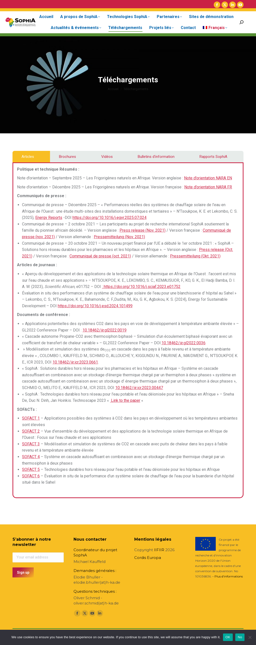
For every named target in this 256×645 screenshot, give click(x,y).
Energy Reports (48, 217)
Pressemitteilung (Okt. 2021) (195, 256)
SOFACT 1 (31, 418)
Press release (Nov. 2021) (143, 230)
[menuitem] (215, 27)
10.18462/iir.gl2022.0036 (184, 343)
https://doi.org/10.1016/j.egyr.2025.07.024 (109, 217)
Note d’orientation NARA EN (208, 178)
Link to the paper (125, 400)
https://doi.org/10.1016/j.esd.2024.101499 (95, 305)
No (240, 637)
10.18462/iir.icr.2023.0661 (75, 362)
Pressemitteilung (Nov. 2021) (119, 236)
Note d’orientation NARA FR (208, 187)
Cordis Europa (147, 557)
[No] (249, 637)
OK (228, 637)
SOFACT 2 (31, 431)
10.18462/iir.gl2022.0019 (104, 330)
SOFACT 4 (31, 456)
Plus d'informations (228, 576)
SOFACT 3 (31, 444)
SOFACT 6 (31, 476)
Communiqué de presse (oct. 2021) (100, 256)
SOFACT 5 (31, 469)
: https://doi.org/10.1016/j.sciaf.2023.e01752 (141, 286)
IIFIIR (159, 549)
